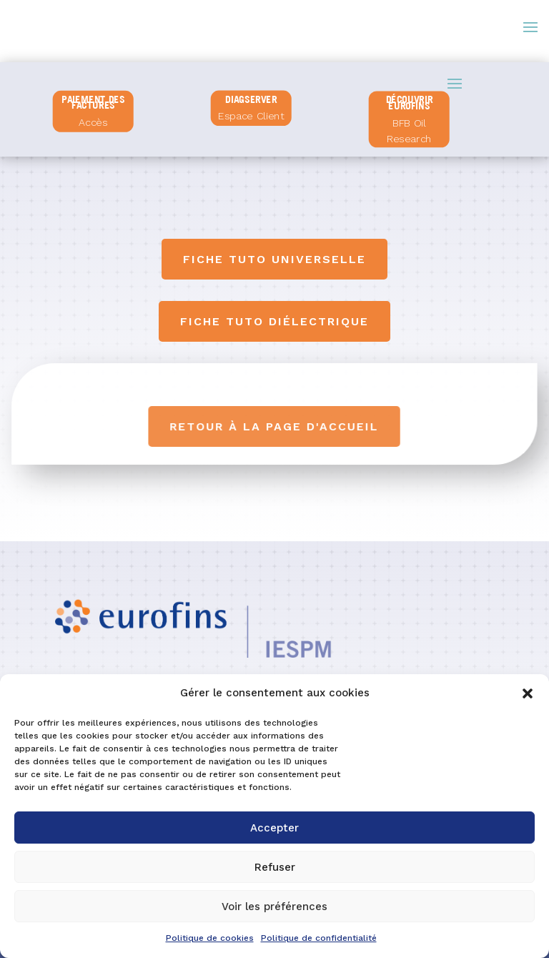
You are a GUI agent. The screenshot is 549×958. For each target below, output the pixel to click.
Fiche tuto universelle (274, 259)
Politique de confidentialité (319, 938)
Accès (93, 123)
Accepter (274, 827)
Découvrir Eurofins (409, 102)
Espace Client (252, 116)
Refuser (274, 867)
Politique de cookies (210, 938)
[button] (527, 693)
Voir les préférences (274, 906)
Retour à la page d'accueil (275, 426)
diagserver (251, 98)
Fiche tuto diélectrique (274, 321)
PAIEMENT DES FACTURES (92, 102)
